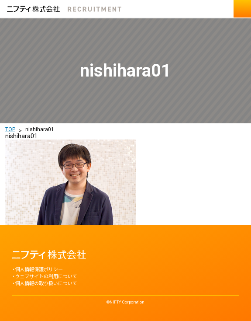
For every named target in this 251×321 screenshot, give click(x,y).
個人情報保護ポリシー (39, 269)
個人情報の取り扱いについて (46, 283)
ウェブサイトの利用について (46, 276)
